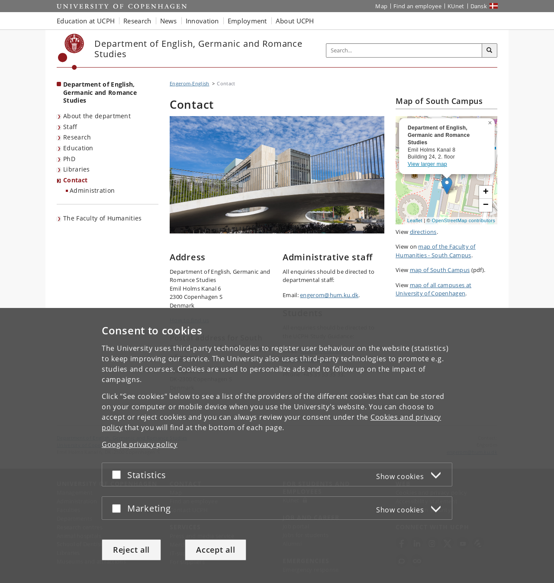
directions (423, 232)
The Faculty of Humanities (102, 218)
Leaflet (414, 220)
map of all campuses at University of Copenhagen (433, 289)
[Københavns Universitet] (71, 52)
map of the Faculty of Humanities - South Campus (436, 251)
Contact (75, 180)
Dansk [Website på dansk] (478, 6)
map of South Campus (440, 270)
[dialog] (277, 445)
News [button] (168, 20)
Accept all (215, 549)
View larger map (427, 164)
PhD (69, 159)
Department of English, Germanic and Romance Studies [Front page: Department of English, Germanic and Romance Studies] (100, 92)
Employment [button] (247, 20)
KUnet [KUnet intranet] (456, 6)
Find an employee (417, 6)
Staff (70, 127)
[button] (491, 121)
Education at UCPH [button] (86, 20)
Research (77, 137)
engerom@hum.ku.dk (329, 295)
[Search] (489, 50)
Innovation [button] (202, 20)
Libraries (76, 169)
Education (78, 148)
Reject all (131, 549)
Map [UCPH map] (381, 6)
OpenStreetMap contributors (463, 220)
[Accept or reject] (118, 474)
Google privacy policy (139, 444)
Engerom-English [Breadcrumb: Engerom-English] (189, 83)
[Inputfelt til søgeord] (404, 50)
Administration (92, 190)
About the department (97, 116)
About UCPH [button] (295, 20)
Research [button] (137, 20)
